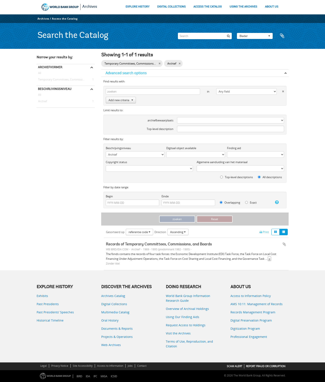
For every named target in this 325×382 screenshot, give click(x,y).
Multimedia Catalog (115, 312)
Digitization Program (245, 328)
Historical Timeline (50, 320)
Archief (42, 101)
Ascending (178, 232)
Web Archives (111, 345)
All (39, 74)
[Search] (205, 36)
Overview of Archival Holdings (187, 309)
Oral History (109, 320)
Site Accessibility (83, 366)
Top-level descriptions (236, 177)
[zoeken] (228, 36)
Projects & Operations (117, 337)
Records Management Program (252, 312)
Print (264, 232)
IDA (88, 376)
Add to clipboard (284, 244)
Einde (165, 196)
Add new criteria (121, 100)
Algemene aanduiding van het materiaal (222, 162)
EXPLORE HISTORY (137, 6)
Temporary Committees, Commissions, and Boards (66, 79)
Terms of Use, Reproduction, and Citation (189, 343)
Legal (43, 366)
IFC (95, 376)
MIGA (104, 376)
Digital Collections (114, 304)
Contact (141, 366)
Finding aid (234, 148)
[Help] (275, 202)
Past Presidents (48, 304)
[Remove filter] (159, 63)
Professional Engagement (248, 337)
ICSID (114, 376)
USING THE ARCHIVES (243, 6)
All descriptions (270, 177)
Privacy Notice (59, 366)
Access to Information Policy (250, 296)
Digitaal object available (181, 148)
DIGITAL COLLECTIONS (171, 6)
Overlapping (230, 202)
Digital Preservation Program (251, 320)
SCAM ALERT (234, 366)
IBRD (79, 376)
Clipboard (283, 36)
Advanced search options (126, 73)
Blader (254, 36)
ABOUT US (271, 6)
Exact (251, 202)
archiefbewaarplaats (160, 120)
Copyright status (116, 162)
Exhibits (42, 296)
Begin (109, 196)
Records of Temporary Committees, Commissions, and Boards (159, 244)
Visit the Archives (178, 333)
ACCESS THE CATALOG (207, 6)
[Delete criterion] (280, 90)
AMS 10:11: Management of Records (256, 304)
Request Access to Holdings (185, 325)
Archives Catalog (113, 296)
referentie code (139, 232)
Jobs (130, 366)
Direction (160, 232)
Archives (89, 7)
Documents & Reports (117, 328)
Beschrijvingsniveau (54, 89)
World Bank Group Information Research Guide (188, 298)
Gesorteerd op (115, 232)
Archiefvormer (50, 67)
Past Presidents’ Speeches (55, 312)
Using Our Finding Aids (182, 317)
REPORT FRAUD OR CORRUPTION (265, 366)
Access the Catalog (65, 18)
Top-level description (160, 129)
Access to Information (110, 366)
